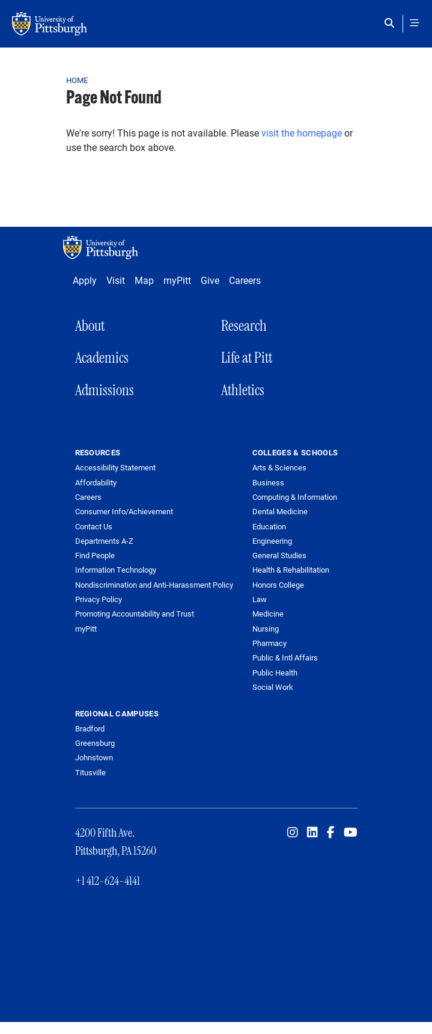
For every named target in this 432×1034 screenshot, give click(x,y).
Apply (85, 280)
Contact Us (93, 527)
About (90, 326)
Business (268, 482)
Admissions (104, 390)
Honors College (278, 584)
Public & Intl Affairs (285, 657)
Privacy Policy (98, 599)
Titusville (90, 772)
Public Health (274, 672)
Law (259, 599)
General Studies (279, 555)
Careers (245, 280)
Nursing (265, 628)
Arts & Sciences (279, 467)
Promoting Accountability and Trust (134, 614)
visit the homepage (301, 132)
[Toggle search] (392, 23)
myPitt (177, 280)
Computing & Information (294, 496)
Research (244, 326)
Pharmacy (269, 643)
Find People (95, 555)
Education (269, 526)
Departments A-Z (104, 541)
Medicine (268, 613)
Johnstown (94, 757)
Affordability (96, 483)
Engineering (272, 540)
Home (77, 80)
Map (144, 280)
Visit (115, 280)
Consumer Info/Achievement (124, 511)
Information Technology (115, 570)
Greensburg (95, 742)
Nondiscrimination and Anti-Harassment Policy (154, 585)
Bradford (90, 728)
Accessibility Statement (115, 468)
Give (210, 280)
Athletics (242, 390)
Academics (102, 358)
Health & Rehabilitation (290, 569)
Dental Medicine (280, 511)
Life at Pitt (246, 358)
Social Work (272, 687)
